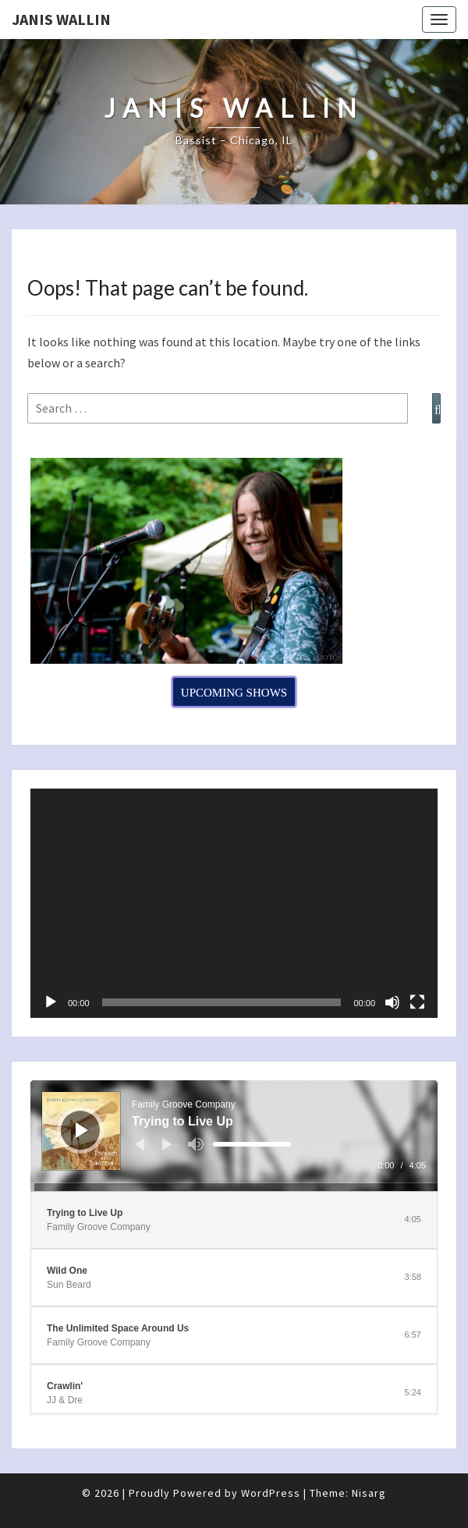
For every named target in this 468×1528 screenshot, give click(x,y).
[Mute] (392, 1002)
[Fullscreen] (417, 1002)
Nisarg (369, 1493)
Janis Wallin (61, 19)
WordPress (270, 1493)
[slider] (252, 1144)
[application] (234, 903)
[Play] (50, 1002)
